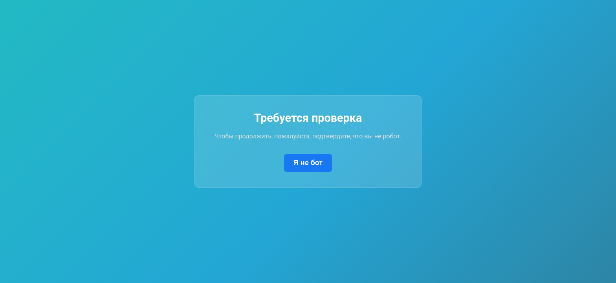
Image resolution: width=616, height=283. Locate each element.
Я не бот (308, 163)
